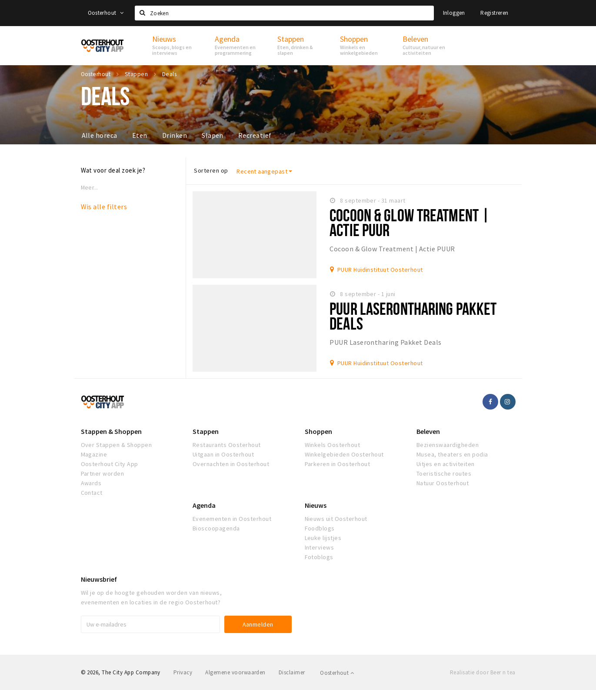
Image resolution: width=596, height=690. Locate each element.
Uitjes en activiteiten (445, 464)
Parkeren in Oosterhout (337, 464)
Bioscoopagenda (216, 528)
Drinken (174, 135)
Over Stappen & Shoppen (116, 445)
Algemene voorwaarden (235, 672)
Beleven (428, 431)
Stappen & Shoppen (111, 431)
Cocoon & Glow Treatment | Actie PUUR (410, 222)
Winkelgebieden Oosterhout (344, 454)
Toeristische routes (443, 473)
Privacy (182, 672)
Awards (91, 483)
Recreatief (255, 135)
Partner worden (102, 473)
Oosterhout (106, 13)
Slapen (212, 135)
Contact (92, 493)
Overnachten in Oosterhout (231, 464)
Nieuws (315, 505)
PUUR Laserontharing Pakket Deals (413, 316)
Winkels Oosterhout (332, 445)
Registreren (494, 13)
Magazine (94, 454)
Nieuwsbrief (99, 579)
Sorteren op (211, 170)
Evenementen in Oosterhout (232, 519)
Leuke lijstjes (323, 538)
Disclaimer (292, 672)
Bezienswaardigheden (447, 445)
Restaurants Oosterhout (227, 445)
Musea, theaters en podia (452, 454)
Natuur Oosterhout (442, 483)
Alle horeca (99, 135)
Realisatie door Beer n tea (482, 672)
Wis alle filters (104, 206)
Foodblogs (320, 528)
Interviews (319, 547)
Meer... (89, 187)
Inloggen (454, 13)
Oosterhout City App (109, 464)
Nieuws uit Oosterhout (336, 519)
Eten (139, 135)
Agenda (204, 505)
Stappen (206, 431)
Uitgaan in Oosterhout (223, 454)
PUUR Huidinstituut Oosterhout (380, 269)
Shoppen (318, 431)
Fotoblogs (319, 557)
